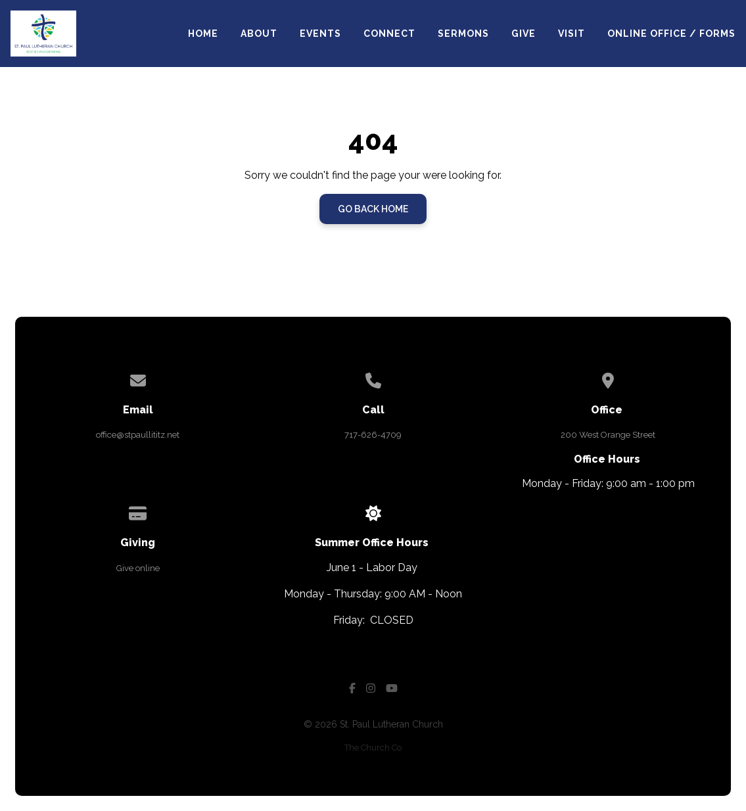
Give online (138, 568)
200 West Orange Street (608, 435)
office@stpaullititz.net (137, 435)
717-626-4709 (373, 435)
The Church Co (373, 748)
